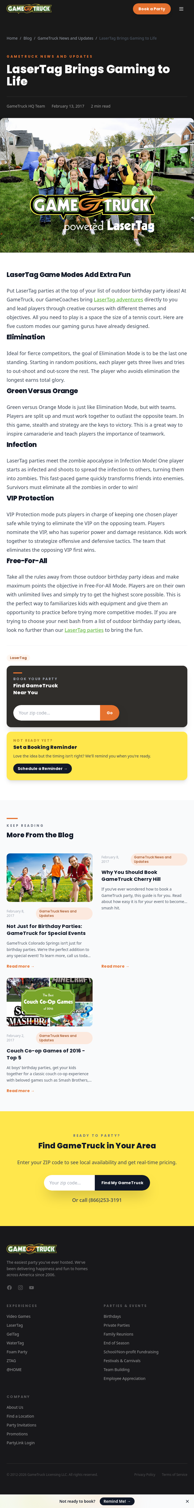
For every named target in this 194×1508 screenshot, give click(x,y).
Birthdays (112, 1316)
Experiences (22, 1305)
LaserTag (15, 1325)
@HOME (14, 1369)
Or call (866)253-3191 (97, 1200)
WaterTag (15, 1343)
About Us (15, 1407)
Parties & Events (125, 1305)
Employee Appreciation (124, 1378)
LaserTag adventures (118, 299)
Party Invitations (21, 1425)
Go (110, 713)
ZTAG (11, 1360)
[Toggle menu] (181, 9)
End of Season (116, 1343)
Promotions (17, 1433)
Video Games (18, 1316)
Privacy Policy (144, 1475)
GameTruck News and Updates (65, 38)
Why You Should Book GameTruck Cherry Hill (131, 876)
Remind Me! (117, 1501)
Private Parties (117, 1325)
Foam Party (17, 1351)
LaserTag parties (84, 630)
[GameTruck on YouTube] (31, 1287)
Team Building (117, 1369)
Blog (27, 38)
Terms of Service (174, 1475)
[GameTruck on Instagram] (20, 1287)
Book (151, 9)
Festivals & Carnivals (122, 1360)
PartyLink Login (21, 1442)
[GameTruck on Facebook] (9, 1287)
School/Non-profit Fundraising (131, 1351)
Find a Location (20, 1416)
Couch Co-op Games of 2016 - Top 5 (46, 1054)
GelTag (13, 1334)
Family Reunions (118, 1334)
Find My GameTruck (122, 1183)
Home (12, 38)
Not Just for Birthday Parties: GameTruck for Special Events (46, 930)
